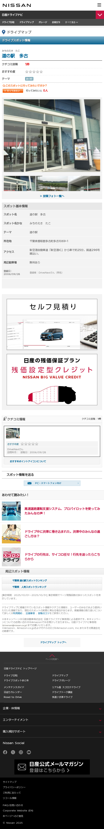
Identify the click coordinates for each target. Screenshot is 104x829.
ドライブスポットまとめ (16, 680)
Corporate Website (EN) (18, 810)
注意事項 (30, 613)
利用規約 (17, 613)
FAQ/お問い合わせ (13, 805)
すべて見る (70, 22)
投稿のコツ (43, 613)
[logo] (17, 5)
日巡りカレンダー (13, 692)
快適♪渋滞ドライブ (62, 697)
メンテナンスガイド (14, 687)
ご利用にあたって (12, 793)
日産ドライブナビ (12, 14)
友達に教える (52, 483)
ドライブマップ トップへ (53, 642)
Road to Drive (13, 697)
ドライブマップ (26, 22)
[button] (99, 5)
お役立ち (56, 22)
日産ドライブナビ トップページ (20, 668)
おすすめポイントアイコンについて (25, 461)
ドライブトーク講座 (62, 692)
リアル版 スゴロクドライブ (66, 687)
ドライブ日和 (8, 22)
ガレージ (43, 22)
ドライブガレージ (61, 680)
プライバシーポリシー (14, 787)
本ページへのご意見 (13, 816)
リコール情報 (9, 798)
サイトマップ (9, 782)
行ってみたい (13, 91)
